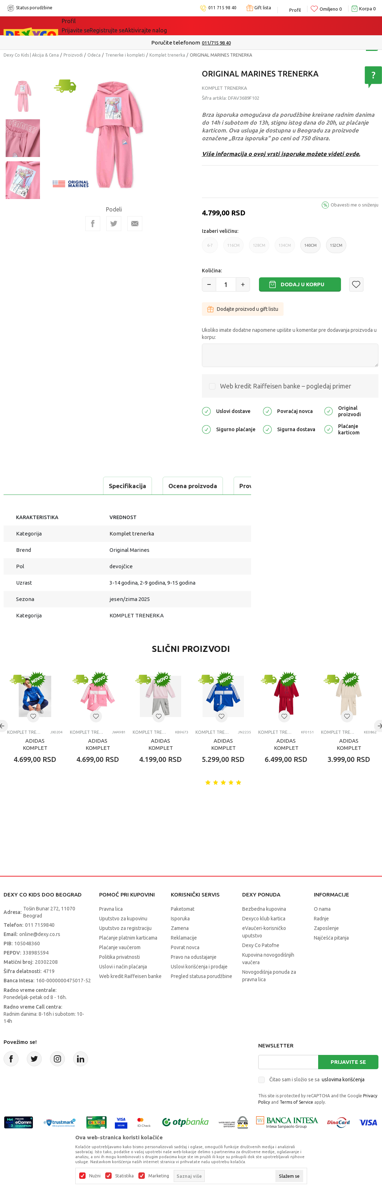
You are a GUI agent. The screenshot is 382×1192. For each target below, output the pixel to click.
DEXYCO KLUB (160, 25)
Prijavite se (348, 1062)
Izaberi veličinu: (220, 231)
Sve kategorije (86, 25)
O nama (322, 909)
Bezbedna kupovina (264, 909)
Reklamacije (184, 938)
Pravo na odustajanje (194, 957)
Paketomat (182, 909)
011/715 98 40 (216, 42)
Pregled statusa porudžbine (201, 976)
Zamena (180, 928)
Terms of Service (296, 1102)
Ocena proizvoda (98, 485)
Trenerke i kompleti (125, 55)
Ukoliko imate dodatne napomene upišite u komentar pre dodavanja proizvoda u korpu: (289, 333)
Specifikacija (33, 485)
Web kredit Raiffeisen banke (130, 976)
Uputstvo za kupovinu (123, 918)
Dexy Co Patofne (260, 945)
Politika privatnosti (119, 957)
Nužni (95, 1176)
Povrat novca (185, 947)
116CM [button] (233, 248)
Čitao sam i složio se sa (317, 1079)
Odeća (94, 55)
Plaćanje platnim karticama (128, 938)
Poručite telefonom (175, 43)
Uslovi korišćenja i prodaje (199, 966)
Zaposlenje (326, 928)
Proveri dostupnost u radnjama (189, 485)
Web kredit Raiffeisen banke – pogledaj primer (285, 386)
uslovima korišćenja (343, 1079)
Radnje (321, 918)
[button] (356, 284)
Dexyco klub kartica (263, 918)
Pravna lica (111, 909)
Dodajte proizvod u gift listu (242, 309)
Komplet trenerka (167, 55)
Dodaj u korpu (302, 284)
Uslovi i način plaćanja (123, 966)
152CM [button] (336, 248)
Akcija (123, 25)
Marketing (158, 1176)
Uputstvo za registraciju (125, 928)
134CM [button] (285, 248)
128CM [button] (259, 248)
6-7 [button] (210, 248)
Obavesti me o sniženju (354, 204)
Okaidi (202, 25)
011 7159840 (40, 925)
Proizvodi (73, 55)
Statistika (124, 1176)
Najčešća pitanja (331, 938)
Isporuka (180, 918)
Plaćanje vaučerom (120, 947)
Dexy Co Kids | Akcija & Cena (31, 55)
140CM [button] (310, 248)
